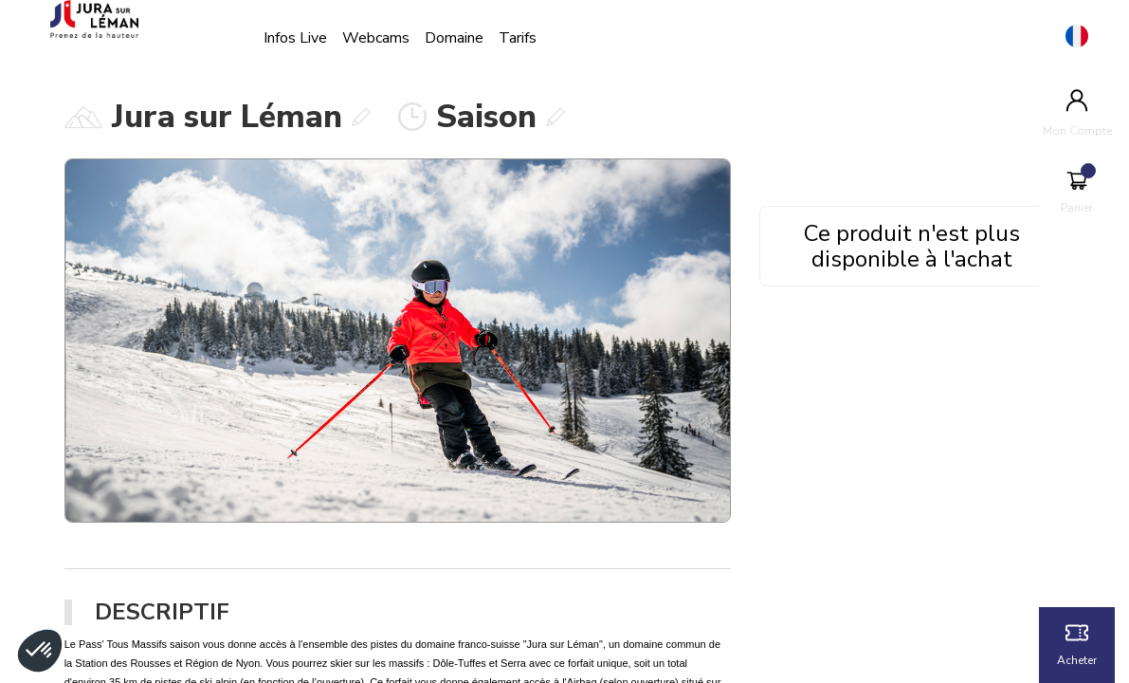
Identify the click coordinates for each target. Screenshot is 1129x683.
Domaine (469, 38)
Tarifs (533, 38)
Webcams (391, 38)
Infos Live (310, 38)
